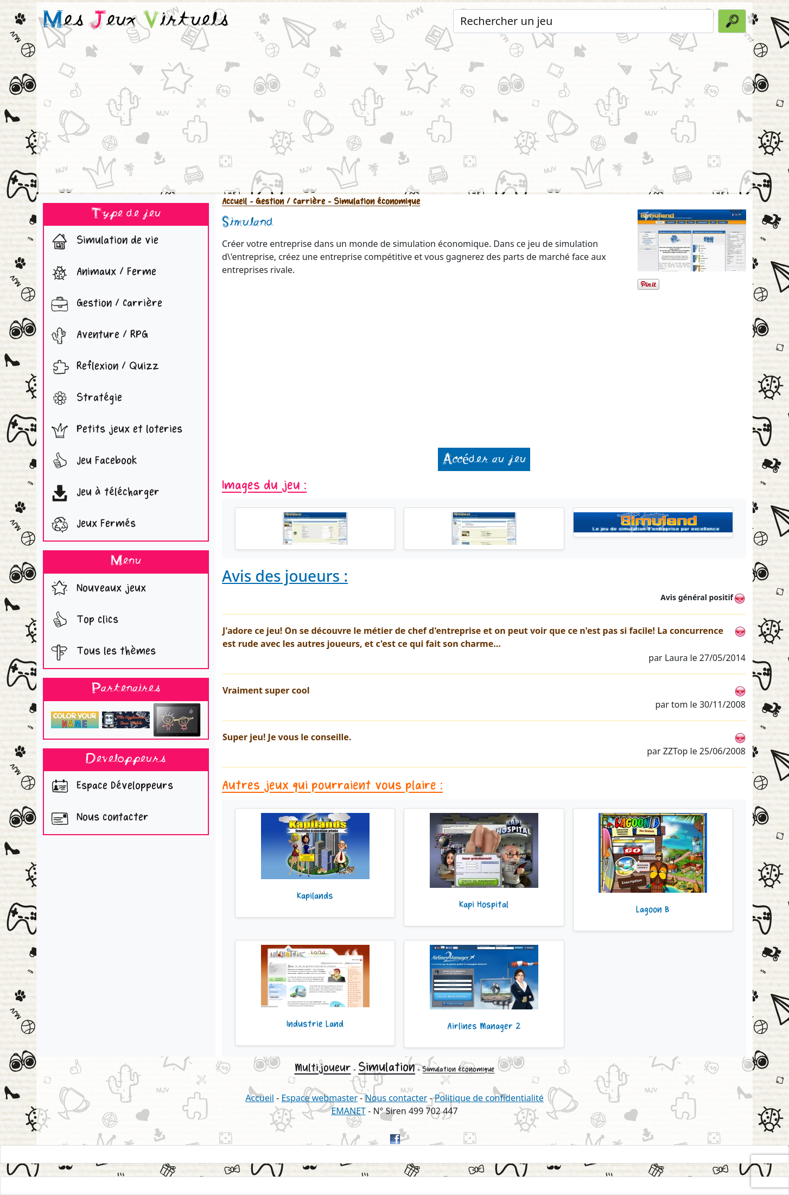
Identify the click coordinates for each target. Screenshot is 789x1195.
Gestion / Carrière (104, 304)
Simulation (386, 1067)
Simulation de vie (102, 241)
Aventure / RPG (97, 335)
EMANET (348, 1111)
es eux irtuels (136, 20)
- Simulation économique (372, 201)
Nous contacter (97, 818)
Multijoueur (323, 1067)
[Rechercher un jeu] (583, 21)
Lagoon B (653, 910)
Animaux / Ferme (101, 273)
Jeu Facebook (91, 461)
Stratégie (84, 398)
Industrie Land (315, 1024)
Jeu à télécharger (103, 493)
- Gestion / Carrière (286, 201)
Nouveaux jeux (96, 589)
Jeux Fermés (91, 524)
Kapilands (315, 896)
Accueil (234, 201)
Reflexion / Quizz (102, 367)
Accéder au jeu (484, 459)
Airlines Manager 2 (484, 1026)
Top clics (82, 620)
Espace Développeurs (109, 786)
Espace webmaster (319, 1098)
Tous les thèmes (101, 652)
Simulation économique (458, 1069)
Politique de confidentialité (489, 1098)
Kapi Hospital (483, 905)
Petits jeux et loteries (114, 430)
